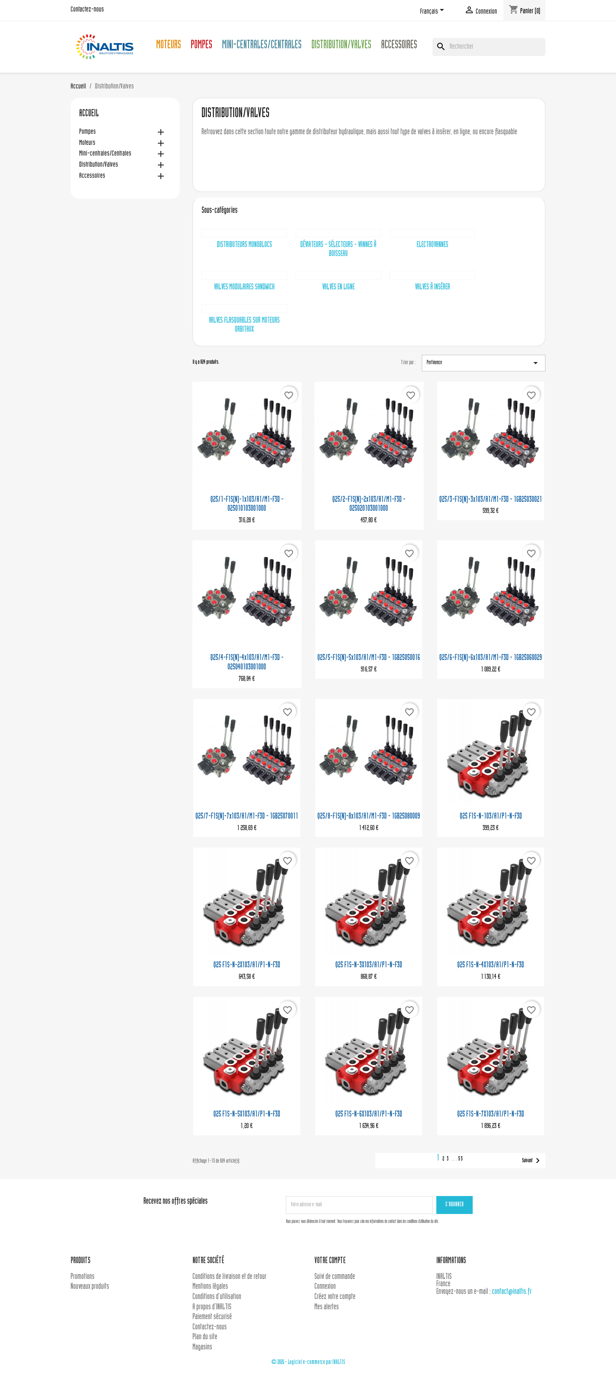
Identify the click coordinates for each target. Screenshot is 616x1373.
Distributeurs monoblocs (244, 245)
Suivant (532, 1160)
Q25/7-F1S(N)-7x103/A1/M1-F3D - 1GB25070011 (246, 817)
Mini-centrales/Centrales (262, 46)
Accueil (89, 114)
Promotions (83, 1277)
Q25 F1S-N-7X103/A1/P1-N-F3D (490, 1115)
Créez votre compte (334, 1297)
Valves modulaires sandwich (244, 287)
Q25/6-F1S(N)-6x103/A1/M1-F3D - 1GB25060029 (490, 658)
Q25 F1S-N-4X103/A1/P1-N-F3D (490, 965)
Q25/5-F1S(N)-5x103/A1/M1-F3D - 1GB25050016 (368, 658)
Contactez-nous (87, 10)
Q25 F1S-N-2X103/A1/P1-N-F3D (246, 965)
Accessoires (399, 46)
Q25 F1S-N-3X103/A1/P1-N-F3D (368, 965)
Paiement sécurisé (212, 1317)
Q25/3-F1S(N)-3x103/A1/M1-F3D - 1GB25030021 (490, 500)
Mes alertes (326, 1307)
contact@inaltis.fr (512, 1292)
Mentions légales (210, 1287)
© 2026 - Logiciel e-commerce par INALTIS (308, 1362)
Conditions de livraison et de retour (229, 1277)
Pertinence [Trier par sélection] (483, 363)
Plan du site (204, 1337)
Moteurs (168, 46)
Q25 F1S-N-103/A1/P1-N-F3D (491, 817)
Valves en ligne (338, 287)
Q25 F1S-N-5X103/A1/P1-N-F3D (246, 1115)
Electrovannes (432, 245)
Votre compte (330, 1261)
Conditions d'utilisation (216, 1297)
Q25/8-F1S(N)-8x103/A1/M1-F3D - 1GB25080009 (368, 817)
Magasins (202, 1348)
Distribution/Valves (341, 46)
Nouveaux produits (90, 1287)
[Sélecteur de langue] (433, 11)
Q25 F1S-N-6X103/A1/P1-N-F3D (368, 1115)
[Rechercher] (488, 47)
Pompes (201, 46)
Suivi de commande (334, 1277)
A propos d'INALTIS (211, 1307)
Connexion (325, 1287)
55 (460, 1159)
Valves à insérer (432, 287)
